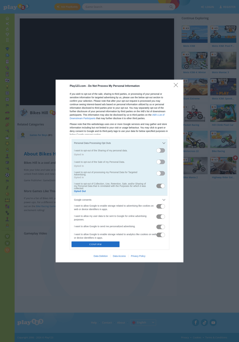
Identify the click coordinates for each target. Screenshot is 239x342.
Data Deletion (101, 256)
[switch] (160, 150)
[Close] (177, 86)
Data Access (119, 256)
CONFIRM (95, 244)
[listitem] (119, 143)
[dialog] (119, 171)
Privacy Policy (138, 256)
